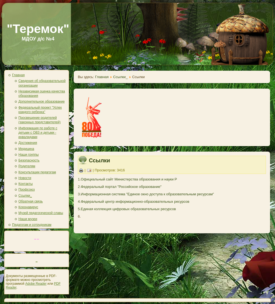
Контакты (25, 184)
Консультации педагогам (37, 172)
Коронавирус (28, 207)
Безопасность (29, 160)
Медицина (26, 149)
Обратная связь (30, 201)
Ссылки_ (25, 196)
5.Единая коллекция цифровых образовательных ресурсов (127, 209)
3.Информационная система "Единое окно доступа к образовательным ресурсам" (146, 194)
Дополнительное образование (41, 101)
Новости (24, 178)
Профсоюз (26, 189)
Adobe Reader (35, 284)
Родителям (26, 166)
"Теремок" (38, 29)
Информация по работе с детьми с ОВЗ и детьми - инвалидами (37, 132)
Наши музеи (27, 219)
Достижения (27, 143)
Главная (18, 75)
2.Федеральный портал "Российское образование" (119, 187)
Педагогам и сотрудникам (31, 225)
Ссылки (99, 160)
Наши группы (28, 155)
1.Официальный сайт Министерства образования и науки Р (127, 179)
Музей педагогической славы (40, 213)
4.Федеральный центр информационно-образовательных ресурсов (133, 201)
